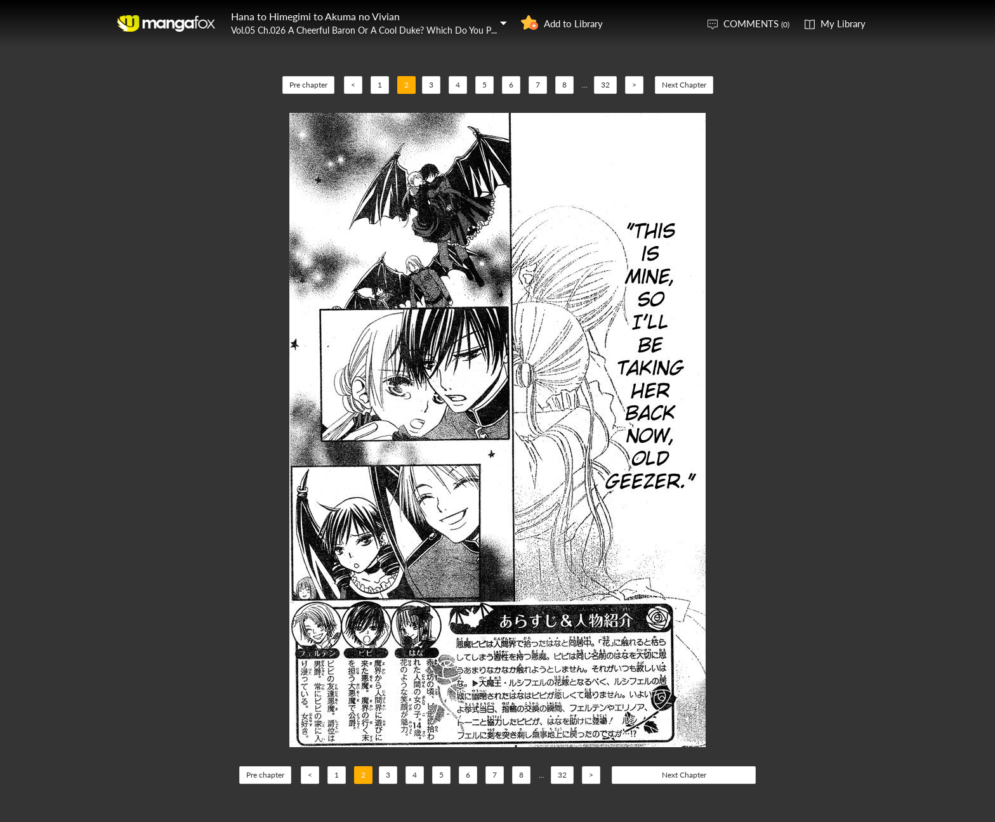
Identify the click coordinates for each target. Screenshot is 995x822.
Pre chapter (308, 84)
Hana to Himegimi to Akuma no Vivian (315, 16)
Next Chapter (684, 84)
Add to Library (573, 23)
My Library (843, 23)
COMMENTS (756, 23)
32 (605, 84)
